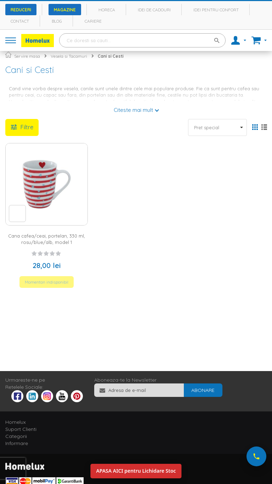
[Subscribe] (202, 390)
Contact (20, 21)
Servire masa (27, 56)
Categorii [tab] (16, 436)
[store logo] (37, 40)
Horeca (106, 9)
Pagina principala (8, 55)
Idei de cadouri (154, 9)
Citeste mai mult (133, 110)
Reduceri (21, 9)
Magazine (65, 9)
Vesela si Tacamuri (69, 56)
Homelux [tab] (15, 422)
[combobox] (142, 40)
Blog (57, 21)
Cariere (93, 21)
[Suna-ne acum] (256, 456)
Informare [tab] (16, 443)
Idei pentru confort (216, 9)
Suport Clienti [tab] (20, 429)
